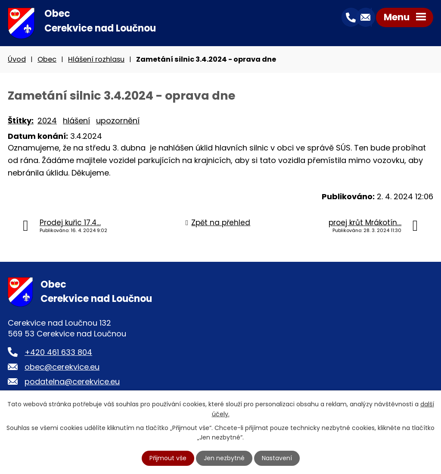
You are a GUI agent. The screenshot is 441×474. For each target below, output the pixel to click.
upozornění (118, 121)
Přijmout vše (167, 458)
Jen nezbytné (224, 458)
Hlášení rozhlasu (96, 60)
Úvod (17, 60)
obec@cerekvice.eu (62, 367)
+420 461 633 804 (58, 352)
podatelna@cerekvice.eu (72, 382)
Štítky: (21, 121)
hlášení (76, 121)
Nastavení (277, 458)
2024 (47, 121)
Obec (46, 60)
